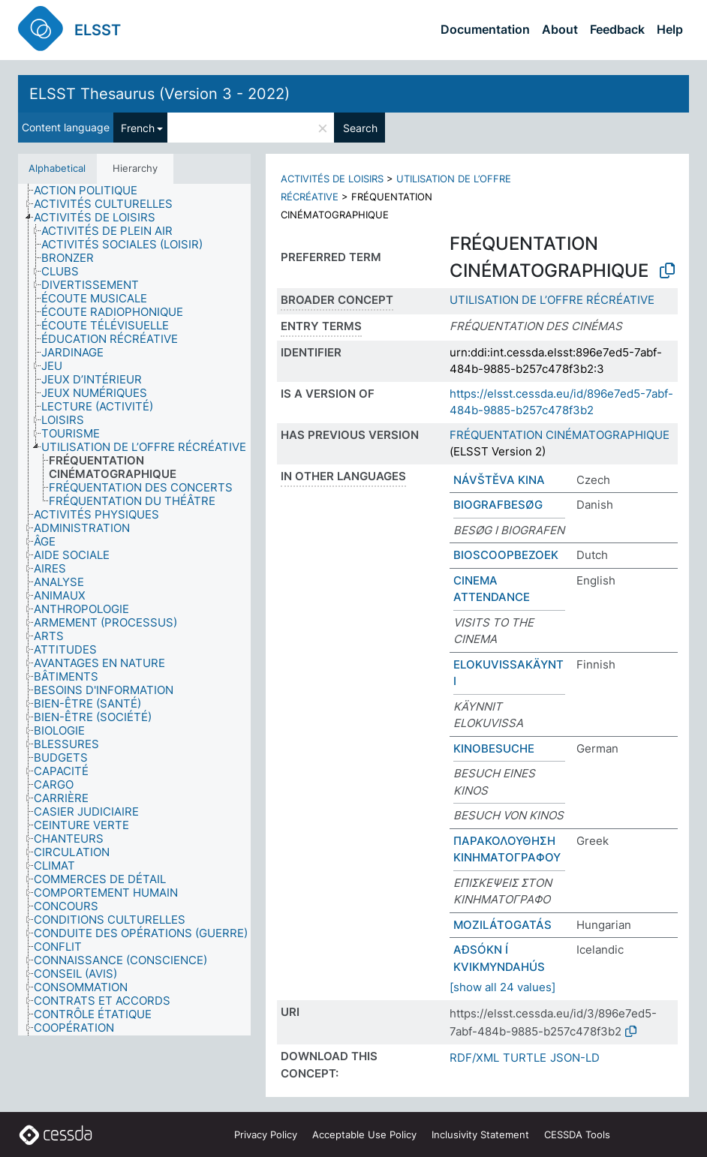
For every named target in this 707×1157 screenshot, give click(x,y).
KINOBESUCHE (493, 748)
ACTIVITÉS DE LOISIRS (332, 179)
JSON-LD (575, 1057)
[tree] (134, 610)
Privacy (265, 1134)
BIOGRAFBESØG (498, 504)
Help (670, 29)
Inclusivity (480, 1134)
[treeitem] (92, 190)
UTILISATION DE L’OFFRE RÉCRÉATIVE (552, 300)
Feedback (617, 29)
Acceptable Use (364, 1134)
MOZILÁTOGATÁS (502, 925)
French (138, 128)
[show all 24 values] (502, 987)
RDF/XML (474, 1057)
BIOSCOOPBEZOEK (505, 555)
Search (360, 128)
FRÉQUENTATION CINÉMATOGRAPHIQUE (559, 435)
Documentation (485, 29)
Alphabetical (57, 168)
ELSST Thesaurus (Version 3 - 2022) (159, 94)
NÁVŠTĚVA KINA (499, 480)
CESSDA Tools (577, 1134)
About (560, 29)
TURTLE (524, 1057)
